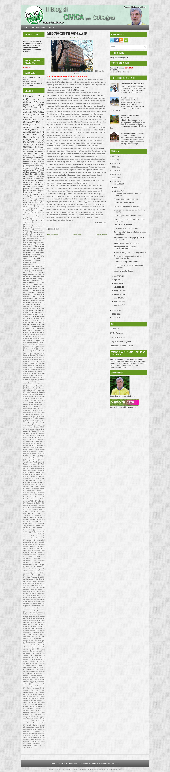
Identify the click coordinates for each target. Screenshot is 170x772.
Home (25, 27)
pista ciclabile (37, 665)
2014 (114, 174)
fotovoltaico (26, 591)
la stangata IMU (36, 618)
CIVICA (35, 195)
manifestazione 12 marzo (34, 643)
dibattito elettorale (29, 571)
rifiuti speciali (41, 686)
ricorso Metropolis (28, 686)
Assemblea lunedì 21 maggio (132, 133)
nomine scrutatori (29, 649)
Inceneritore (27, 178)
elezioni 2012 (27, 581)
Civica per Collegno (72, 763)
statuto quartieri (39, 723)
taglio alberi (27, 229)
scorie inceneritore (36, 704)
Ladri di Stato (40, 427)
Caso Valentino (31, 137)
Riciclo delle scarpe (34, 490)
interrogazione (29, 124)
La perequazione (29, 81)
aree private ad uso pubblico (32, 534)
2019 (114, 156)
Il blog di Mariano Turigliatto (120, 342)
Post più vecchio (101, 234)
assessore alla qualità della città (33, 538)
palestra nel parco (30, 191)
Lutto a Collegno (28, 439)
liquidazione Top (28, 636)
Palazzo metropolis (29, 464)
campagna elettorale (34, 166)
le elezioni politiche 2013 (31, 630)
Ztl (32, 532)
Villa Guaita (38, 213)
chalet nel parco (38, 286)
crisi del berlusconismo (34, 566)
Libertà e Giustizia (38, 433)
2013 (114, 178)
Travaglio (39, 517)
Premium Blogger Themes (95, 769)
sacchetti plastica (36, 700)
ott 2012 (117, 191)
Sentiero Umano (29, 511)
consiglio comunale (32, 132)
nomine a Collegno (37, 316)
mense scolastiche (29, 645)
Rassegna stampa (38, 27)
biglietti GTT (33, 546)
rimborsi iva (28, 690)
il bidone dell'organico (33, 595)
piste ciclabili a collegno (30, 667)
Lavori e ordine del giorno (119, 72)
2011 (114, 310)
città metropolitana (29, 554)
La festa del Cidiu (38, 419)
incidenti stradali (29, 308)
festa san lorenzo (36, 589)
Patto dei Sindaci (28, 472)
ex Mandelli (36, 585)
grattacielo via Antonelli (31, 304)
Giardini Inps (40, 390)
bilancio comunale (37, 180)
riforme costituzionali (34, 688)
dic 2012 (117, 184)
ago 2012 (118, 280)
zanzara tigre (37, 231)
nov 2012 (118, 187)
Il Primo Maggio (30, 396)
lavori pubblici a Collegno (33, 188)
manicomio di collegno (37, 641)
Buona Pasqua (30, 347)
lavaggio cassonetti (29, 620)
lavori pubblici (31, 187)
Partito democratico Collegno (32, 470)
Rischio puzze (37, 495)
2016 (114, 167)
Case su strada (30, 349)
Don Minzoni (38, 375)
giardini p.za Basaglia (37, 593)
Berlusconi (41, 345)
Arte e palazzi (32, 342)
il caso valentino (31, 134)
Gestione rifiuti (30, 388)
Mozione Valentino (29, 456)
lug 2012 (118, 283)
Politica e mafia (29, 476)
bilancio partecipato (31, 215)
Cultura (25, 373)
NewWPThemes (61, 769)
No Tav (39, 266)
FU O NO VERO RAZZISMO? (132, 84)
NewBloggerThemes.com (113, 769)
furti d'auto (36, 591)
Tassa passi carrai (33, 160)
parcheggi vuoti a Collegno (32, 659)
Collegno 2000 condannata (32, 359)
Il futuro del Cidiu (33, 176)
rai (34, 682)
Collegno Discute (29, 361)
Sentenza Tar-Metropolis (34, 509)
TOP (38, 122)
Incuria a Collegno (31, 406)
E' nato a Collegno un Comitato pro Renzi (130, 252)
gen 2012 (118, 305)
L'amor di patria (37, 410)
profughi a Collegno (29, 677)
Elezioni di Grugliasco (30, 379)
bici (36, 544)
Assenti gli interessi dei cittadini (126, 199)
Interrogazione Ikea (29, 408)
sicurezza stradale (36, 332)
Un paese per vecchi (29, 519)
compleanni (37, 562)
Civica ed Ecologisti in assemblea (126, 262)
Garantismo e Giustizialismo (35, 386)
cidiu (28, 182)
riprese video (37, 694)
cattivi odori (27, 550)
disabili (42, 575)
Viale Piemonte (37, 527)
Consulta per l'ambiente (33, 148)
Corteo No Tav (29, 371)
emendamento (37, 583)
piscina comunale (30, 172)
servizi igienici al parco (34, 227)
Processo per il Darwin (34, 480)
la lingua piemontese (37, 610)
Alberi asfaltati (40, 334)
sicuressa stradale (29, 712)
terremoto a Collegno (31, 731)
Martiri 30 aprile (37, 447)
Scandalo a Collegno (37, 505)
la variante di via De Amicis (33, 127)
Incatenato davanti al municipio (32, 404)
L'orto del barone (32, 414)
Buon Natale (37, 235)
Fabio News (114, 329)
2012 (114, 181)
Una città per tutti (36, 521)
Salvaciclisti (29, 503)
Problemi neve (39, 478)
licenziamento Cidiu (35, 634)
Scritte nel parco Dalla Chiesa (35, 507)
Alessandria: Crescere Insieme (121, 346)
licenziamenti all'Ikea (30, 314)
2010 (114, 314)
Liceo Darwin (30, 435)
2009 (114, 318)
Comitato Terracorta (34, 241)
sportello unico (27, 723)
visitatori (41, 741)
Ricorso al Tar (39, 158)
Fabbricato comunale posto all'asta (66, 33)
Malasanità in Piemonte (34, 441)
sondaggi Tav (38, 719)
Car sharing (41, 347)
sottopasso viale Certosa (32, 721)
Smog (38, 513)
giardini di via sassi (33, 302)
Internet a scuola (30, 262)
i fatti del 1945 (39, 184)
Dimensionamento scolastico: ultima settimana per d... (127, 257)
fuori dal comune (38, 300)
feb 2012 (118, 301)
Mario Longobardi (28, 445)
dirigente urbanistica (31, 575)
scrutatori (38, 330)
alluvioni (39, 532)
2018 (114, 160)
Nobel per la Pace (31, 460)
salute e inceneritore (29, 702)
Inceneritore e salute (32, 260)
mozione (30, 151)
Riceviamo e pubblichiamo (124, 203)
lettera (36, 632)
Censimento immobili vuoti (35, 239)
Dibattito (33, 373)
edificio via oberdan (75, 37)
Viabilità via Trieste (33, 525)
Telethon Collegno (28, 517)
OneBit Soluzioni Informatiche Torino (105, 763)
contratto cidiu (27, 564)
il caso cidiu (37, 597)
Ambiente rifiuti (38, 174)
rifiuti (42, 225)
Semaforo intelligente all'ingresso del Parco (129, 99)
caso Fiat (39, 548)
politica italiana (30, 320)
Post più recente (52, 234)
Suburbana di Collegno (32, 515)
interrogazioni (36, 606)
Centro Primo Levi (29, 353)
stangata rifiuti (28, 334)
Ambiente (27, 112)
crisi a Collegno (39, 564)
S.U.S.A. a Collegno (38, 501)
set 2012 (118, 276)
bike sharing (37, 278)
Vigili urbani (27, 530)
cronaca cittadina (31, 168)
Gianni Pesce (39, 252)
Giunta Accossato (31, 392)
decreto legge (36, 569)
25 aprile (26, 233)
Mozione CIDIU (37, 454)
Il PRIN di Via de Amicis (37, 394)
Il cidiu (37, 258)
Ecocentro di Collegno (30, 378)
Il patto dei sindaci (38, 400)
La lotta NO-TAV (30, 421)
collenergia (41, 554)
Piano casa (40, 472)
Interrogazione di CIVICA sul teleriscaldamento (124, 248)
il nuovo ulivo (29, 601)
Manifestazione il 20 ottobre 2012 (126, 243)
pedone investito (29, 661)
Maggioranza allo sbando (123, 271)
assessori (29, 540)
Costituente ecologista (118, 337)
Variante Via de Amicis (32, 162)
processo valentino (36, 675)
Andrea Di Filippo (33, 340)
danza (25, 569)
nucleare (29, 318)
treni (35, 735)
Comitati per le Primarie (123, 225)
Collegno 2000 (31, 139)
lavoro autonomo (37, 628)
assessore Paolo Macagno (32, 536)
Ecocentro (29, 250)
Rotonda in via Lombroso (31, 499)
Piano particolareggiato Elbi (33, 474)
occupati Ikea (39, 223)
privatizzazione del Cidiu (32, 322)
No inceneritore (39, 458)
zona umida (26, 747)
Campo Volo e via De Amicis (33, 237)
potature (41, 671)
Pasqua (26, 268)
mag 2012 (118, 291)
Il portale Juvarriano (34, 402)
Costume (39, 371)
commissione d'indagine (31, 558)
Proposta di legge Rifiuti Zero (32, 482)
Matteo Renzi (27, 449)
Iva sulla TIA (37, 203)
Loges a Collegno (36, 437)
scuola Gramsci (39, 706)
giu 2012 (118, 287)
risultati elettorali (29, 696)
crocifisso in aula (38, 290)
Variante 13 (27, 523)
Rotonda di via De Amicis (32, 497)
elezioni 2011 (38, 579)
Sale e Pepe (28, 273)
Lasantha (83, 769)
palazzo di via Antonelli (32, 170)
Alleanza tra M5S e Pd (34, 336)
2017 (114, 163)
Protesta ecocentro (29, 484)
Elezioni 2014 (33, 96)
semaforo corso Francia (32, 710)
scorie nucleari (27, 706)
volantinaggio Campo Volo (32, 745)
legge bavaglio (37, 312)
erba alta (26, 585)
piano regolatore (32, 225)
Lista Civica (27, 205)
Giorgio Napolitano (33, 254)
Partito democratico (36, 468)
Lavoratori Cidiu (28, 266)
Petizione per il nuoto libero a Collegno (128, 216)
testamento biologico (29, 733)
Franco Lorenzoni (39, 384)
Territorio (41, 149)
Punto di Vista (37, 271)
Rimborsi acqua (28, 493)
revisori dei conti (37, 684)
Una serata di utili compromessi (126, 228)
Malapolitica (40, 439)
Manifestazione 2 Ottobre (32, 443)
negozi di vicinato (36, 647)
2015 (114, 171)
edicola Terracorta (31, 577)
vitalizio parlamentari (34, 743)
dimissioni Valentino (38, 573)
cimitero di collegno (36, 552)
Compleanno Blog (29, 243)
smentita (33, 717)
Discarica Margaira (37, 249)
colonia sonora (34, 556)
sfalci (25, 332)
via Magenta (36, 739)
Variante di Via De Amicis (33, 164)
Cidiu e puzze (38, 357)
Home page (77, 234)
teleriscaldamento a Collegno (32, 729)
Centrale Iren (37, 351)
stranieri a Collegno (32, 725)
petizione (39, 318)
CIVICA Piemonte (116, 333)
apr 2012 (118, 294)
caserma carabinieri (31, 280)
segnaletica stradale (34, 708)
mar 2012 (118, 298)
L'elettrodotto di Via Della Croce (33, 412)
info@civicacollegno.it (118, 367)
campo (31, 548)
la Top (37, 129)
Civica (51, 27)
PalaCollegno (37, 462)
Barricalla (32, 345)
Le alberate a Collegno (33, 429)
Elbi (41, 378)
